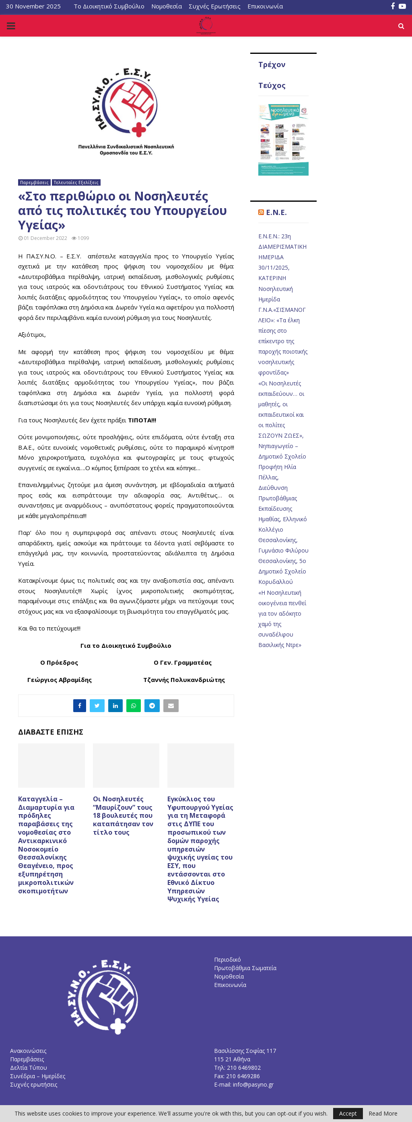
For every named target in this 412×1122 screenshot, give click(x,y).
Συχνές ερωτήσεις (33, 1084)
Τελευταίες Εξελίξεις (76, 182)
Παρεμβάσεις (34, 182)
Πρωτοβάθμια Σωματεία (245, 968)
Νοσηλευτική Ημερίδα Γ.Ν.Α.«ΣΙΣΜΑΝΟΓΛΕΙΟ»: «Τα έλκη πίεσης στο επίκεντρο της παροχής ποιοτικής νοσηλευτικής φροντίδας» (282, 330)
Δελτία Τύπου (28, 1067)
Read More (383, 1113)
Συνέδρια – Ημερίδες (37, 1076)
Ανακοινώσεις (28, 1050)
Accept (348, 1113)
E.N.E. (276, 212)
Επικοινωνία (265, 6)
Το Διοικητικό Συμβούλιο (109, 6)
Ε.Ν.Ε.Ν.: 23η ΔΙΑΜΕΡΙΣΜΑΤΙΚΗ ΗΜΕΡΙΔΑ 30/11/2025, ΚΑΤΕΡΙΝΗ (282, 257)
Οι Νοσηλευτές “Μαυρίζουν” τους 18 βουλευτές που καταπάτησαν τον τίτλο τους (123, 815)
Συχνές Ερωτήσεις (215, 6)
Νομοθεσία (166, 6)
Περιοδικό (227, 959)
